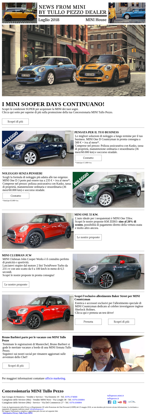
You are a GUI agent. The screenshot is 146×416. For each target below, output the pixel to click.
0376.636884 (78, 399)
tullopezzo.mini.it (115, 395)
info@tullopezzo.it (36, 409)
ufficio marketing (54, 378)
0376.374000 (71, 396)
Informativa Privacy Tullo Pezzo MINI (17, 413)
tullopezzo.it (113, 398)
